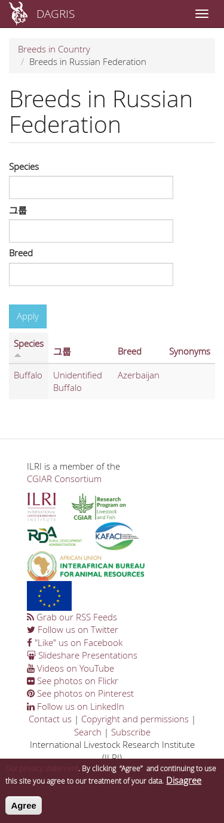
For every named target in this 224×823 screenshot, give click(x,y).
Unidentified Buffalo (77, 381)
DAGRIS (55, 13)
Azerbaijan (138, 375)
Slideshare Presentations (82, 655)
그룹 (18, 210)
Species (24, 166)
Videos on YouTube (70, 668)
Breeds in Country (54, 49)
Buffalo (28, 375)
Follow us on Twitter (72, 629)
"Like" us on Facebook (74, 642)
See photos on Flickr (72, 681)
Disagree (183, 785)
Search (88, 732)
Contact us (50, 719)
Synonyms (189, 351)
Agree (23, 810)
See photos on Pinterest (80, 693)
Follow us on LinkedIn (75, 706)
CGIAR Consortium (64, 479)
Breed (21, 253)
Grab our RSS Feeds (72, 617)
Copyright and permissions (135, 719)
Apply (28, 316)
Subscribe (131, 732)
